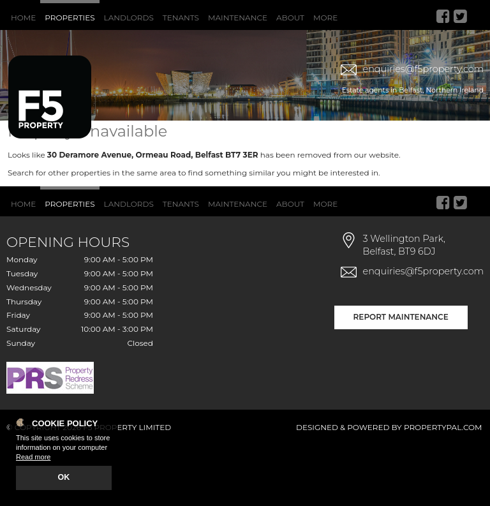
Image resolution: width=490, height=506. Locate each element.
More (325, 17)
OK (64, 478)
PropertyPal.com (443, 488)
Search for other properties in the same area (92, 233)
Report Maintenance (401, 377)
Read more (33, 459)
